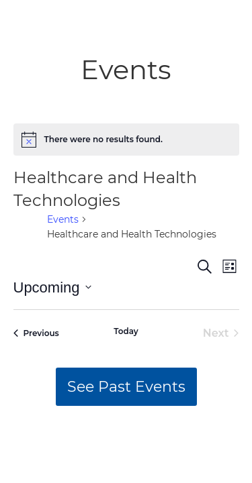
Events (63, 219)
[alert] (126, 139)
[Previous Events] (36, 333)
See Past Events (126, 387)
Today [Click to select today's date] (126, 331)
